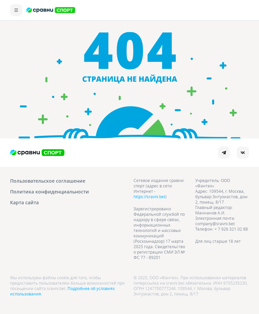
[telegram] (224, 153)
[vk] (243, 153)
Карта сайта (24, 202)
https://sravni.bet (149, 196)
